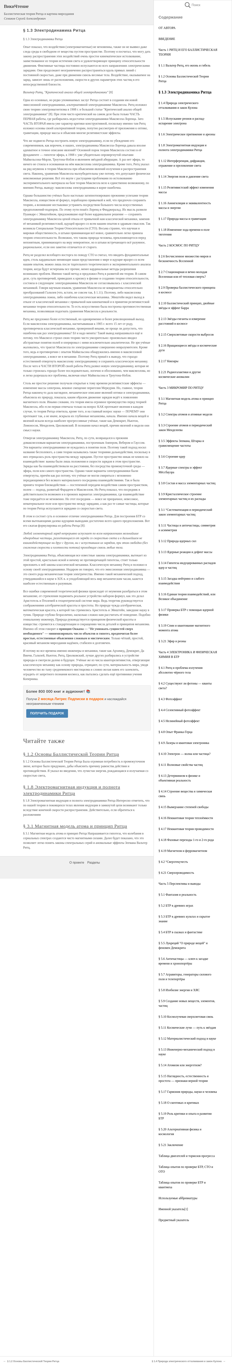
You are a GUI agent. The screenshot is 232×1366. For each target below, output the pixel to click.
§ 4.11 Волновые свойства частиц (181, 764)
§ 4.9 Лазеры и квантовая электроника (184, 743)
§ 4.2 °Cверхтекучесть (173, 861)
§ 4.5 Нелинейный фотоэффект (179, 721)
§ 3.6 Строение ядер (172, 456)
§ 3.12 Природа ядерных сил (177, 541)
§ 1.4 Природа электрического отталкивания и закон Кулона (187, 1361)
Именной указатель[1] (173, 1209)
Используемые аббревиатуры (178, 1198)
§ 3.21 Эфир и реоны (172, 641)
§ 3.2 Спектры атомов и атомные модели (185, 414)
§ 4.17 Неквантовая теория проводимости (186, 829)
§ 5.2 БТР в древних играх (176, 905)
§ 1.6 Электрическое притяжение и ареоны (187, 134)
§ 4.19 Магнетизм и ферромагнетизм (183, 850)
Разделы (93, 862)
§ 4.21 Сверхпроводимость (176, 872)
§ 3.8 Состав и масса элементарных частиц (187, 483)
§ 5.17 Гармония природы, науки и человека (188, 1091)
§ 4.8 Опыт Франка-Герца (175, 732)
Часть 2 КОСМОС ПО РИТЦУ (179, 245)
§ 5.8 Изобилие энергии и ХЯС (179, 990)
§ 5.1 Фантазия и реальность (178, 894)
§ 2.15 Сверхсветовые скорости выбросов (186, 334)
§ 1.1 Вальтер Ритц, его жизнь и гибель (184, 65)
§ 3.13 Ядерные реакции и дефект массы (185, 552)
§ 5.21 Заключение (171, 1145)
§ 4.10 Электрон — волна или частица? (184, 753)
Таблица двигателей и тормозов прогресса (187, 1156)
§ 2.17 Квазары (168, 361)
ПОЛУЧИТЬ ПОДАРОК (47, 713)
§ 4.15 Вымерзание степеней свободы (183, 807)
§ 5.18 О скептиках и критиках (179, 1102)
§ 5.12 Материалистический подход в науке (187, 1038)
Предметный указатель (174, 1220)
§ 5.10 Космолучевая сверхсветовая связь (186, 1016)
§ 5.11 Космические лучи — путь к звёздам (187, 1027)
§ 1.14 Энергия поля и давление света (183, 176)
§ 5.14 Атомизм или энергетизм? (180, 1065)
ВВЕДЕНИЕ (167, 38)
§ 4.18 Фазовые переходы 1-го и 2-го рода (186, 840)
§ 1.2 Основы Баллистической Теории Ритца (71, 754)
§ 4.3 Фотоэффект (170, 699)
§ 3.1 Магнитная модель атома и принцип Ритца (75, 826)
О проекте (76, 862)
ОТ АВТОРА (167, 28)
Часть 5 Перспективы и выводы (179, 883)
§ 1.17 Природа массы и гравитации (182, 218)
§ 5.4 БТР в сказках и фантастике (180, 932)
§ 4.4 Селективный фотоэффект (179, 710)
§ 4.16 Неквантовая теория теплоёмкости (186, 818)
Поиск (192, 5)
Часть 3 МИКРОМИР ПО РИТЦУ (181, 387)
